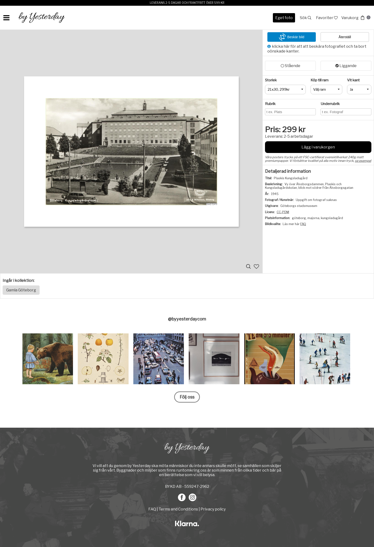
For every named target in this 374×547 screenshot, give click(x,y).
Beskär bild (291, 37)
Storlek (271, 80)
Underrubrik (330, 104)
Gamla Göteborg (21, 290)
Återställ (345, 37)
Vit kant (353, 80)
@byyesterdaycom (187, 318)
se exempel (363, 161)
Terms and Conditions (178, 509)
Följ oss (187, 397)
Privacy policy (213, 509)
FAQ (303, 224)
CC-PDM (283, 212)
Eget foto (284, 18)
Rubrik (270, 104)
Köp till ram (319, 80)
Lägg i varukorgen (318, 147)
